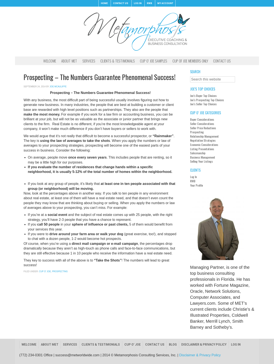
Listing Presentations (202, 149)
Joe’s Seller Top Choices (203, 104)
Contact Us (154, 344)
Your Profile (196, 185)
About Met (49, 344)
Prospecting (60, 271)
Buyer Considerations (202, 119)
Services (70, 344)
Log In (193, 177)
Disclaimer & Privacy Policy (203, 344)
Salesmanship (198, 153)
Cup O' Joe (45, 271)
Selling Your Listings (201, 161)
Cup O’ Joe (132, 344)
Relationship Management (204, 136)
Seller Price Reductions (203, 128)
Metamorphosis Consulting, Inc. (137, 31)
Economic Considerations (204, 145)
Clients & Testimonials (101, 344)
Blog (173, 344)
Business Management (202, 157)
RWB (192, 181)
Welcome (29, 344)
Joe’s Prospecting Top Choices (207, 100)
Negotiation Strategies (203, 140)
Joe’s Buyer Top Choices (203, 96)
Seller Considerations (202, 124)
